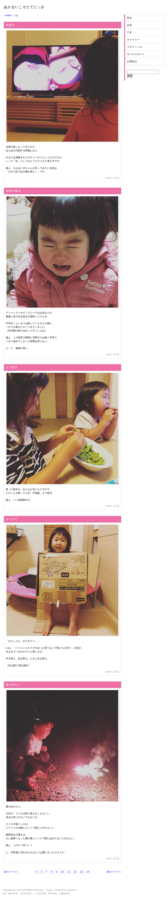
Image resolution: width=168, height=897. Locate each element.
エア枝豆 (12, 367)
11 (68, 871)
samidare (72, 890)
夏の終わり (13, 684)
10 (62, 871)
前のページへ (114, 871)
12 (75, 871)
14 (87, 871)
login (49, 890)
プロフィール (134, 46)
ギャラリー (133, 39)
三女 (116, 178)
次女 (129, 25)
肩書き (10, 24)
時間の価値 (13, 190)
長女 (129, 17)
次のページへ (11, 871)
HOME (8, 15)
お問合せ (132, 61)
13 (81, 871)
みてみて (12, 519)
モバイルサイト (136, 54)
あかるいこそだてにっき (24, 7)
